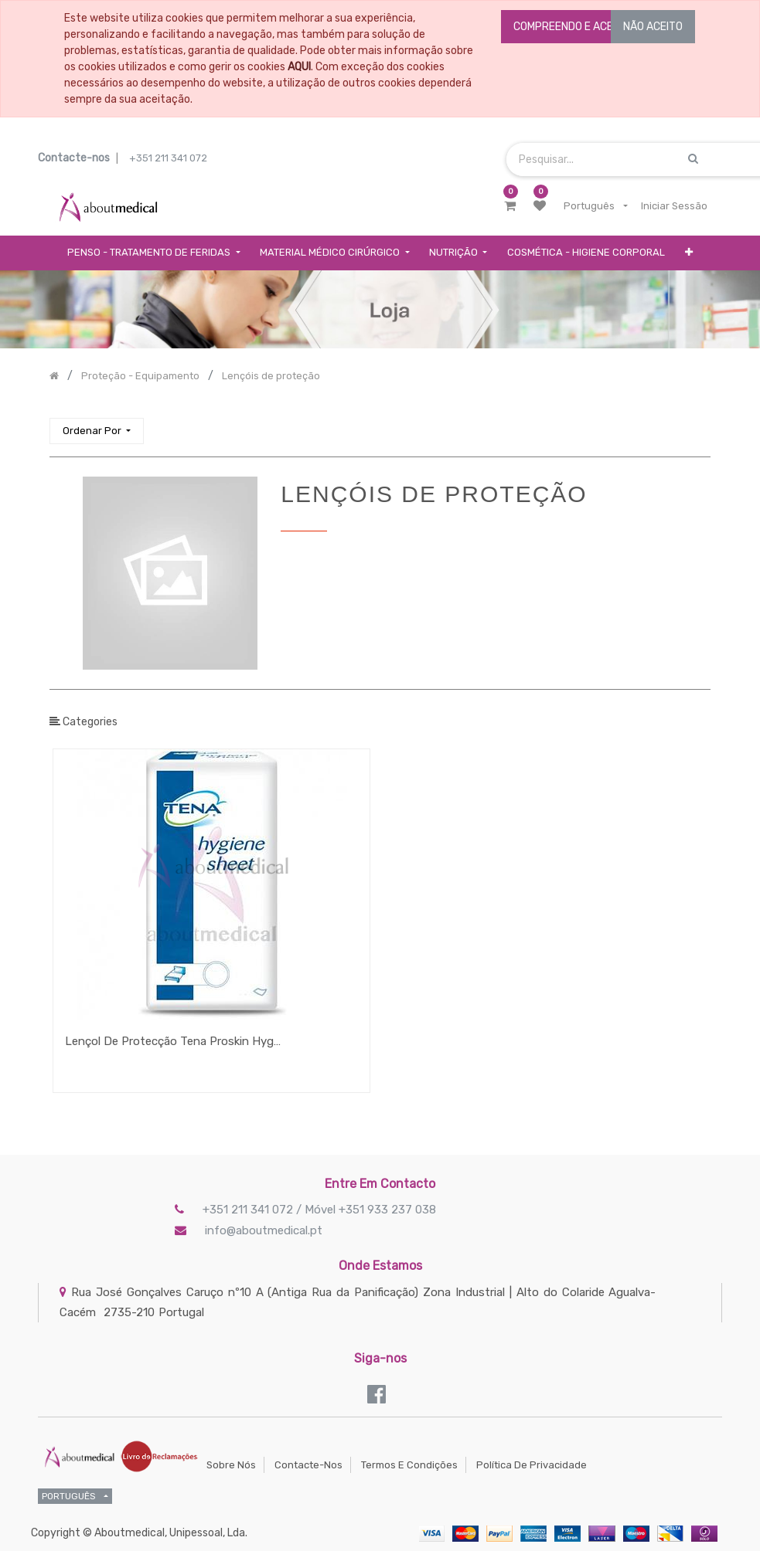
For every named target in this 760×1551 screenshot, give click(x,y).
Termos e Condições (409, 1465)
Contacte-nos (308, 1465)
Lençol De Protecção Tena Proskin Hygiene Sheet (173, 1041)
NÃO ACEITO (653, 26)
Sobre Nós (231, 1465)
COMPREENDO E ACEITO (571, 26)
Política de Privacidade (531, 1465)
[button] (689, 253)
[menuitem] (586, 253)
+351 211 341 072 (168, 158)
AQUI (299, 66)
